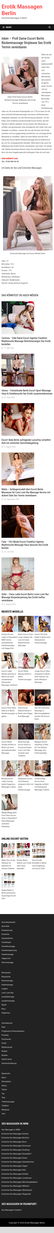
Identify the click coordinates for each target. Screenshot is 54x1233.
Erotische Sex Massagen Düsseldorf (16, 1154)
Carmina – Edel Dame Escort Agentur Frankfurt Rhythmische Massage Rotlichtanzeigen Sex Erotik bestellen (26, 341)
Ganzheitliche (7, 938)
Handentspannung (9, 950)
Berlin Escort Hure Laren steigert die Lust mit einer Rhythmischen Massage (25, 640)
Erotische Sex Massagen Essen (14, 1158)
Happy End (5, 958)
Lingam (4, 989)
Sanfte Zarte (6, 1059)
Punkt (3, 1043)
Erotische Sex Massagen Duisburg (15, 1150)
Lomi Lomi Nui (7, 993)
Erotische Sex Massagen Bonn (13, 1142)
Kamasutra (6, 972)
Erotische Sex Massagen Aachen (14, 1134)
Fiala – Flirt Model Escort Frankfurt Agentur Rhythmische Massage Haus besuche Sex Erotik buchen (24, 544)
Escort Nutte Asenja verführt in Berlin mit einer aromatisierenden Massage (8, 747)
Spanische (5, 1073)
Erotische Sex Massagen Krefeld (14, 1174)
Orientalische (6, 1023)
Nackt (3, 1005)
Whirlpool (5, 1110)
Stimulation (6, 1081)
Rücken (4, 1055)
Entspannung (6, 930)
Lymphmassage (7, 1001)
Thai (3, 1097)
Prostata (5, 1035)
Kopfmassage (7, 985)
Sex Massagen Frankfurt (11, 1210)
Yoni (3, 1114)
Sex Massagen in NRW (10, 1130)
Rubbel (4, 1051)
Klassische (5, 977)
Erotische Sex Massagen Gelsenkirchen (17, 1162)
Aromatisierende (8, 922)
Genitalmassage (8, 946)
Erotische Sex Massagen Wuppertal (16, 1194)
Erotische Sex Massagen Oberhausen (16, 1190)
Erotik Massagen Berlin (35, 1223)
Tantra (4, 1089)
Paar (3, 1027)
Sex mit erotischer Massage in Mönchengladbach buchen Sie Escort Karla (42, 713)
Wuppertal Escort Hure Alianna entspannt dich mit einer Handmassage (25, 784)
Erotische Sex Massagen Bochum (15, 1138)
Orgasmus (5, 1013)
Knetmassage (7, 981)
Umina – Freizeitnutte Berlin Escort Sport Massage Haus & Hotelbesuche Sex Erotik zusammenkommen (26, 392)
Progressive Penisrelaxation (12, 1031)
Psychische (6, 1039)
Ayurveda (5, 926)
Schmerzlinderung (8, 1063)
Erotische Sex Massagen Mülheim (15, 1186)
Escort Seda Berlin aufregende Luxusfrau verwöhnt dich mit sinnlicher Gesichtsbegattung (26, 441)
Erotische (5, 934)
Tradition (5, 1106)
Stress (4, 1085)
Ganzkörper (6, 942)
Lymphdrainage (7, 997)
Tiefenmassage (7, 1102)
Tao (3, 1094)
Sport (3, 1077)
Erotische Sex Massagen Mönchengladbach (19, 1182)
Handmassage (7, 954)
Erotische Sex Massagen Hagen (14, 1166)
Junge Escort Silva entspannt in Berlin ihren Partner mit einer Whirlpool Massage (42, 676)
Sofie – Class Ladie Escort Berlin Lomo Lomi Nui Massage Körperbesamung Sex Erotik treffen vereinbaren (25, 597)
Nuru (3, 1009)
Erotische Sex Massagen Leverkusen (16, 1178)
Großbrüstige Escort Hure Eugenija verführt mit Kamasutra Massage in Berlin (42, 784)
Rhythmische (6, 1047)
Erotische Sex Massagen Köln (13, 1170)
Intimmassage (7, 962)
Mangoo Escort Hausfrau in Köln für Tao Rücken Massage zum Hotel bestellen (41, 747)
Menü (7, 27)
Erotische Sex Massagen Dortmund (15, 1146)
